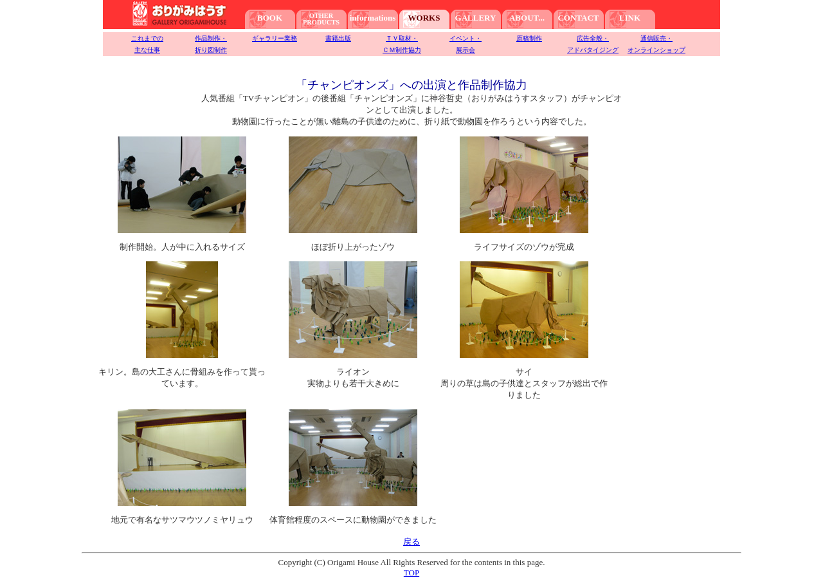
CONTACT (578, 18)
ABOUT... (527, 18)
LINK (629, 18)
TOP (411, 572)
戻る (411, 541)
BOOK (269, 18)
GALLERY (475, 18)
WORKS (424, 18)
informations (373, 18)
